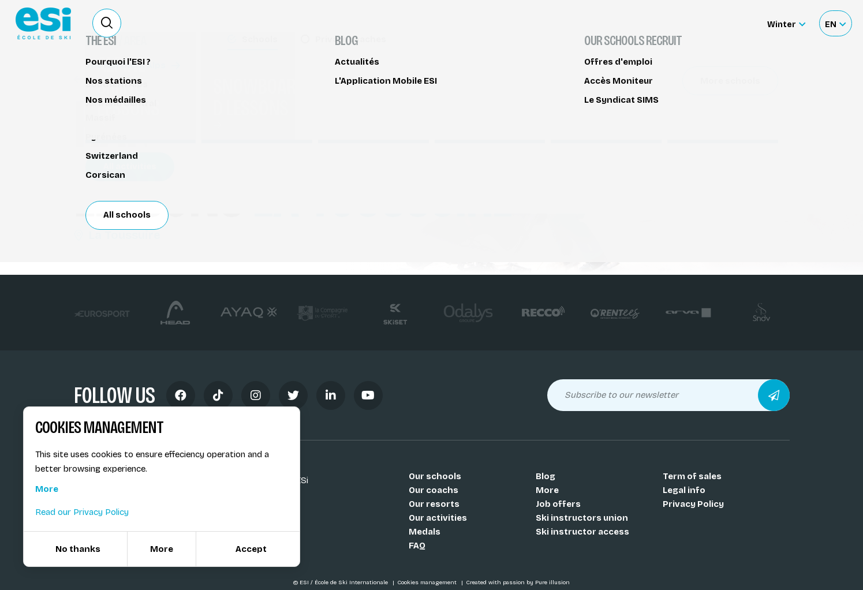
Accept (251, 549)
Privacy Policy (693, 504)
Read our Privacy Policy (82, 512)
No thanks (77, 549)
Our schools (435, 476)
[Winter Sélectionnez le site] (786, 23)
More (547, 490)
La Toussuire (117, 235)
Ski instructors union (582, 518)
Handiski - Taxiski (117, 79)
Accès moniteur (722, 24)
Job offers (558, 504)
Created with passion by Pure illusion (518, 582)
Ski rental (639, 23)
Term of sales (692, 476)
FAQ (417, 545)
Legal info (684, 490)
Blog (545, 476)
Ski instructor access (582, 531)
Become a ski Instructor (555, 23)
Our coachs (433, 490)
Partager (691, 105)
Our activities (438, 518)
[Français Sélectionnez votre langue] (835, 23)
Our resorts (434, 504)
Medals (424, 531)
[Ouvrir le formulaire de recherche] (106, 23)
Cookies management (427, 582)
